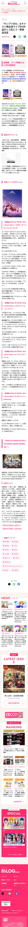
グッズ (16, 876)
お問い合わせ (4, 910)
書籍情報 (3, 883)
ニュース (8, 9)
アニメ (13, 9)
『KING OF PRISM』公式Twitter (12, 528)
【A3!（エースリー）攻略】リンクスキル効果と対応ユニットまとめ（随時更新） (13, 750)
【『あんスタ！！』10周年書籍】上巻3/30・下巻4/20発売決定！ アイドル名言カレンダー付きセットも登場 (20, 772)
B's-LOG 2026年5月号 (14, 695)
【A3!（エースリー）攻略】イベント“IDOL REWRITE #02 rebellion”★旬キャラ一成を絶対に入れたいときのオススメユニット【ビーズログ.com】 (20, 641)
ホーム (2, 9)
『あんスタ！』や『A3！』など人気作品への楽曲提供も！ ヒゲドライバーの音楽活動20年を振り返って (7, 615)
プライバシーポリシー (17, 910)
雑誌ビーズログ (5, 880)
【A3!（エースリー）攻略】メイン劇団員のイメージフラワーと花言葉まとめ (8, 793)
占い (15, 880)
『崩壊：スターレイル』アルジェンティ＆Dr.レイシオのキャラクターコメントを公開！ (8, 772)
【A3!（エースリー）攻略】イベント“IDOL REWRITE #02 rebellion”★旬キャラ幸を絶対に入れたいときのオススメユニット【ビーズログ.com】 (7, 641)
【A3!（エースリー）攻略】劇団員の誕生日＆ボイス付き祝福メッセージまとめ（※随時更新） (20, 793)
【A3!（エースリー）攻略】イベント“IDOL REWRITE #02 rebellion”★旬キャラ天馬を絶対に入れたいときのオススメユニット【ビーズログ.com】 (20, 617)
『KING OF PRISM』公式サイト (11, 525)
